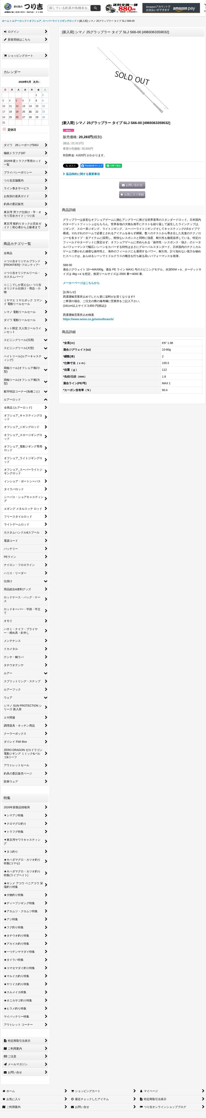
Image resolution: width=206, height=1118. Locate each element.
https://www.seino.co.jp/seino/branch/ (88, 319)
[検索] (96, 8)
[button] (132, 194)
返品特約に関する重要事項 (81, 174)
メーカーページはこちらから (81, 283)
